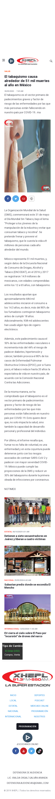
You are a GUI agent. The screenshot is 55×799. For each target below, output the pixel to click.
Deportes (39, 695)
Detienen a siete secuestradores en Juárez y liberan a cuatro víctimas (25, 537)
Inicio (13, 695)
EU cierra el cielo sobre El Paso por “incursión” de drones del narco (25, 635)
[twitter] (31, 751)
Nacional (9, 580)
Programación (39, 711)
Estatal (8, 532)
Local (13, 700)
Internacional (11, 629)
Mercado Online (40, 706)
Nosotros (39, 716)
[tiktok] (39, 751)
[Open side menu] (3, 60)
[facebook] (15, 751)
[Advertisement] (27, 28)
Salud (7, 71)
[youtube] (23, 751)
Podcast (39, 700)
